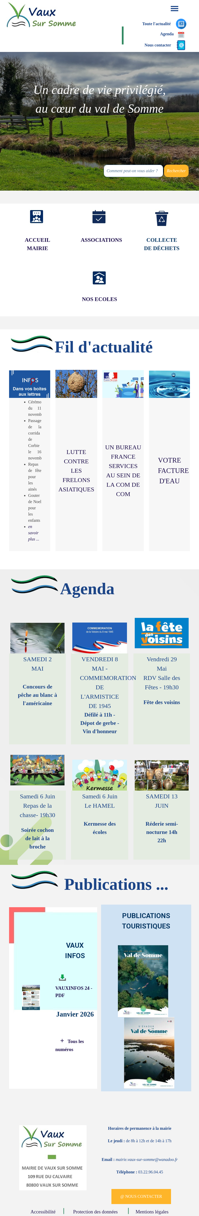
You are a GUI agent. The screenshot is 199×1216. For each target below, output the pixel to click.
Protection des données (96, 1211)
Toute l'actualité (156, 24)
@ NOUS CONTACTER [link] (141, 1196)
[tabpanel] (99, 99)
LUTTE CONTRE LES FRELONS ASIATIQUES (76, 471)
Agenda (167, 34)
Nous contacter (158, 45)
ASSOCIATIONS (101, 240)
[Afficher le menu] (174, 8)
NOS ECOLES (99, 299)
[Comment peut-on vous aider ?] (133, 171)
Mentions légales (152, 1211)
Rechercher (176, 171)
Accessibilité (44, 1211)
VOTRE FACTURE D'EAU (173, 470)
